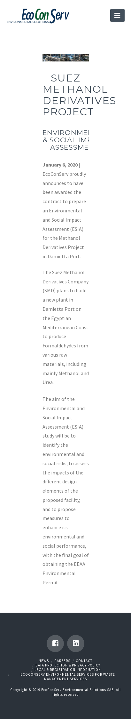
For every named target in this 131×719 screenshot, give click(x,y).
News (44, 660)
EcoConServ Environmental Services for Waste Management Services (67, 676)
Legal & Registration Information (68, 669)
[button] (117, 15)
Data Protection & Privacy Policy (67, 665)
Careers (62, 660)
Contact (84, 660)
